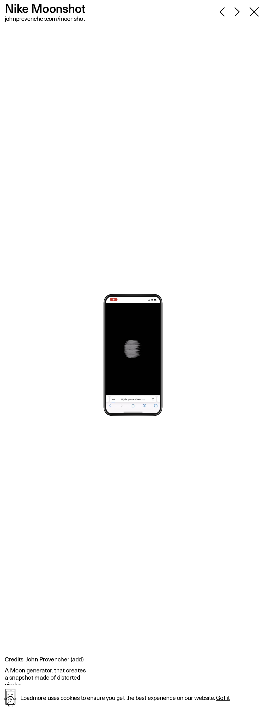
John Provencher (48, 659)
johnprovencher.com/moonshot (45, 18)
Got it (223, 697)
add (77, 659)
